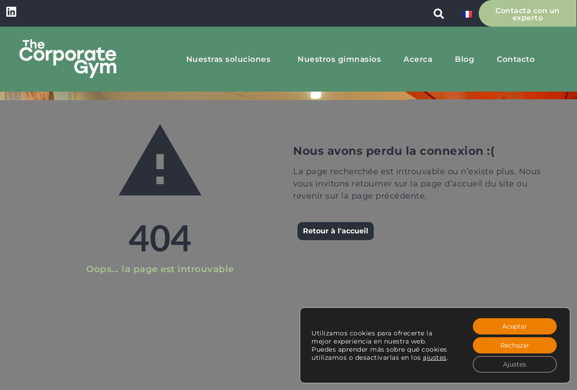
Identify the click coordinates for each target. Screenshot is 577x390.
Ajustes (514, 364)
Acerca (417, 59)
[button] (439, 13)
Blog (464, 59)
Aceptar (514, 326)
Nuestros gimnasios (339, 59)
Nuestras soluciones (230, 59)
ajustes (435, 357)
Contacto (516, 59)
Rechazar (514, 345)
